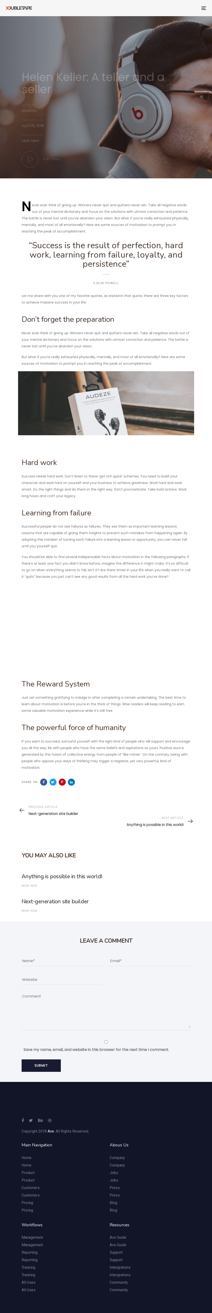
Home (26, 1157)
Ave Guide (118, 1237)
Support (116, 1252)
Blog (113, 1202)
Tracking (28, 1267)
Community (119, 1282)
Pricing (27, 1202)
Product (28, 1172)
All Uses (28, 1282)
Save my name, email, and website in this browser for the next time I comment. (96, 1049)
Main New (30, 142)
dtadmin (29, 111)
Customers (31, 1187)
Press (115, 1187)
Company (117, 1157)
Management (32, 1237)
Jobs (114, 1172)
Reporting (30, 1252)
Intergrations (120, 1267)
